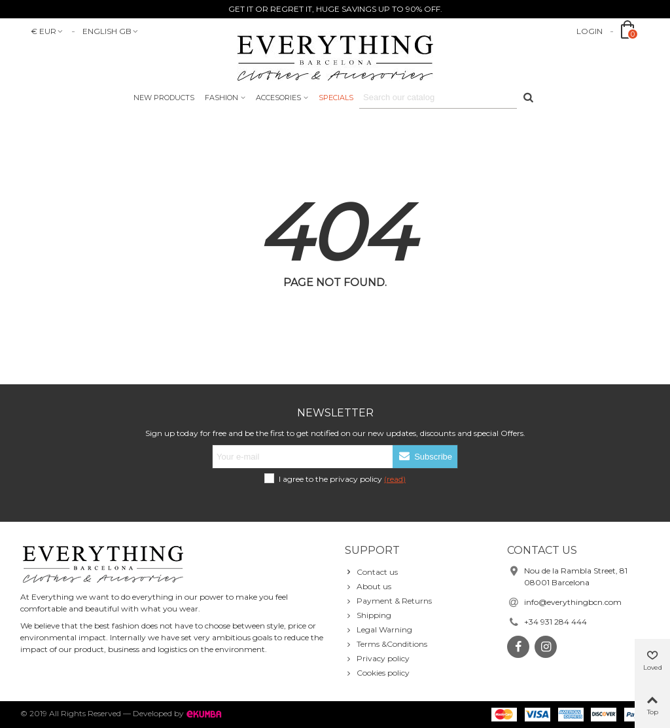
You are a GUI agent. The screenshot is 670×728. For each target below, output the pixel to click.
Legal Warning (378, 630)
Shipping (368, 615)
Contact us (371, 572)
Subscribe (425, 456)
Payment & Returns (388, 601)
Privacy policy (377, 658)
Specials (336, 97)
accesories (278, 97)
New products (163, 97)
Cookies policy (377, 673)
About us (368, 586)
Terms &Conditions (386, 644)
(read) (395, 479)
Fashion (221, 97)
